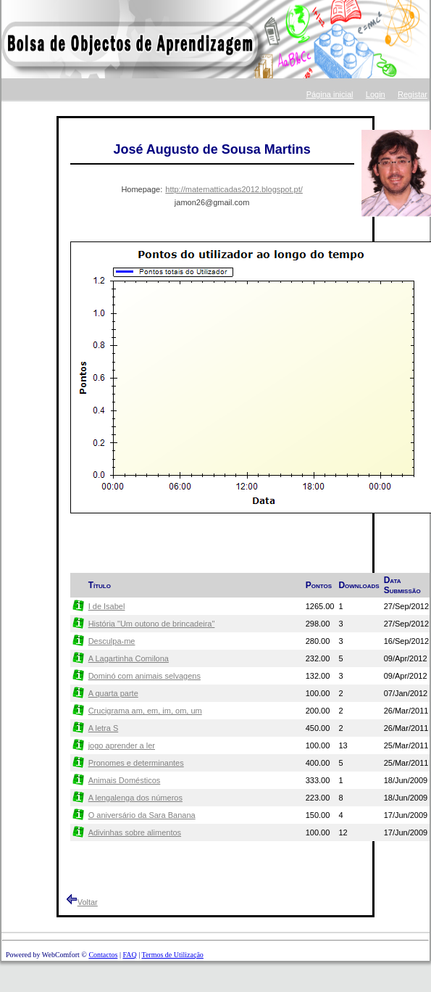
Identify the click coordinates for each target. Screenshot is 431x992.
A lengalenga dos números (135, 797)
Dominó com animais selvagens (144, 675)
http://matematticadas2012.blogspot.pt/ (234, 189)
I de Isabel (106, 606)
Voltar (88, 902)
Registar (412, 94)
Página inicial (329, 94)
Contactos (102, 955)
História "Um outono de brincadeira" (151, 623)
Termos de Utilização (172, 955)
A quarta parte (113, 693)
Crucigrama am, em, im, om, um (145, 710)
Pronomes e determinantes (136, 763)
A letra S (103, 728)
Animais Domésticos (124, 780)
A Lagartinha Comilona (128, 658)
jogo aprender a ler (121, 745)
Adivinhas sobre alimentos (134, 832)
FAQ (129, 955)
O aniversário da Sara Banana (142, 815)
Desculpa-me (111, 641)
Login (375, 94)
